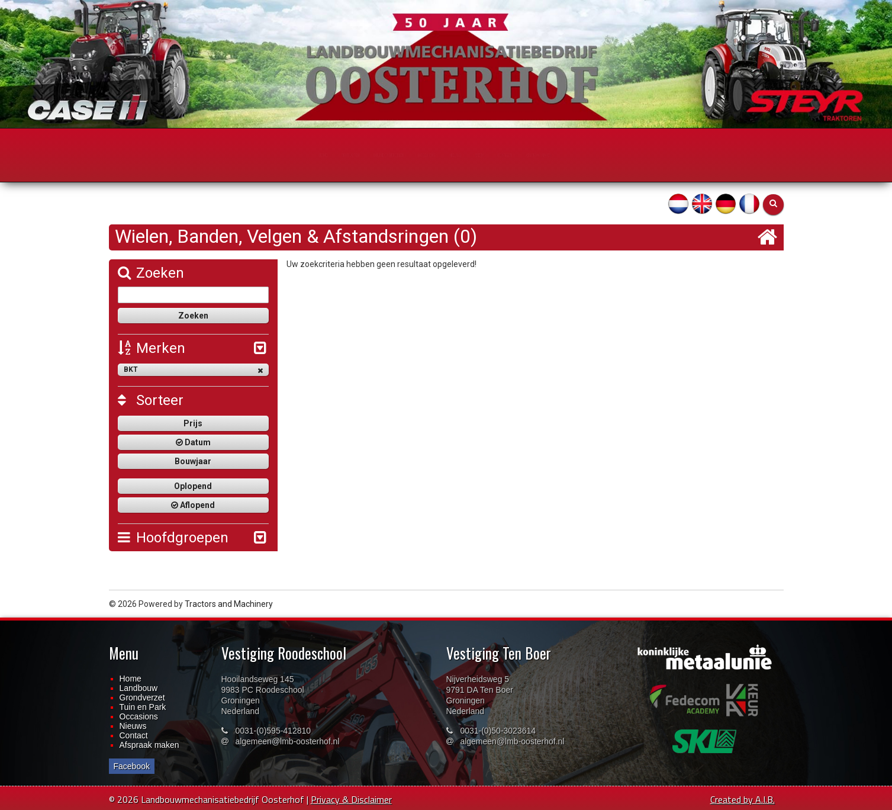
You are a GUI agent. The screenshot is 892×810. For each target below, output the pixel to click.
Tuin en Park (143, 707)
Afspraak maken (149, 745)
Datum (193, 442)
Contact (134, 735)
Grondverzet (142, 697)
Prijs (192, 423)
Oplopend (193, 486)
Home (130, 678)
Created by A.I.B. (742, 799)
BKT (193, 369)
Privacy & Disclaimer (351, 799)
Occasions (139, 716)
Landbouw (139, 688)
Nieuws (133, 726)
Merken (151, 348)
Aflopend (193, 505)
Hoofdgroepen (173, 537)
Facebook (132, 766)
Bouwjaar (193, 461)
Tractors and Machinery (229, 604)
